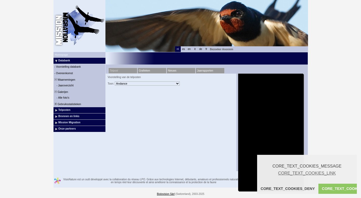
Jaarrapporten (205, 70)
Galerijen (61, 92)
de (200, 49)
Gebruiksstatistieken (67, 104)
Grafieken (144, 70)
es (183, 49)
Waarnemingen (64, 79)
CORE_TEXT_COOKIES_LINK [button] (307, 173)
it (195, 49)
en (189, 49)
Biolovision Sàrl (166, 194)
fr (206, 49)
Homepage (61, 54)
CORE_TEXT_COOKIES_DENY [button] (288, 189)
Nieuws (172, 70)
